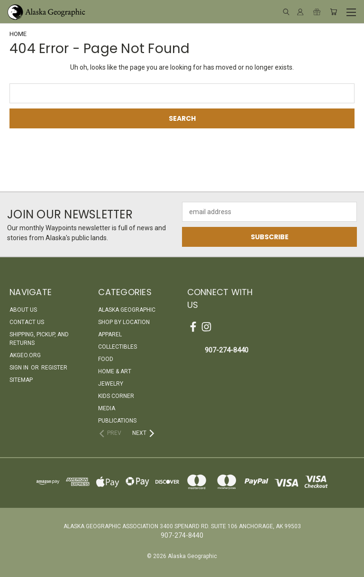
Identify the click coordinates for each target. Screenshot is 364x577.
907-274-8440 (226, 350)
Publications (117, 420)
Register (54, 367)
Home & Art (114, 371)
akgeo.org (25, 355)
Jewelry (110, 383)
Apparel (110, 334)
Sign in (19, 367)
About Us (23, 310)
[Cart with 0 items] (333, 11)
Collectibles (117, 346)
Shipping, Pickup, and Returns (39, 338)
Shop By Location (124, 322)
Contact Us (26, 322)
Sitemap (21, 380)
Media (106, 408)
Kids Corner (116, 396)
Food (105, 359)
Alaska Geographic (126, 310)
